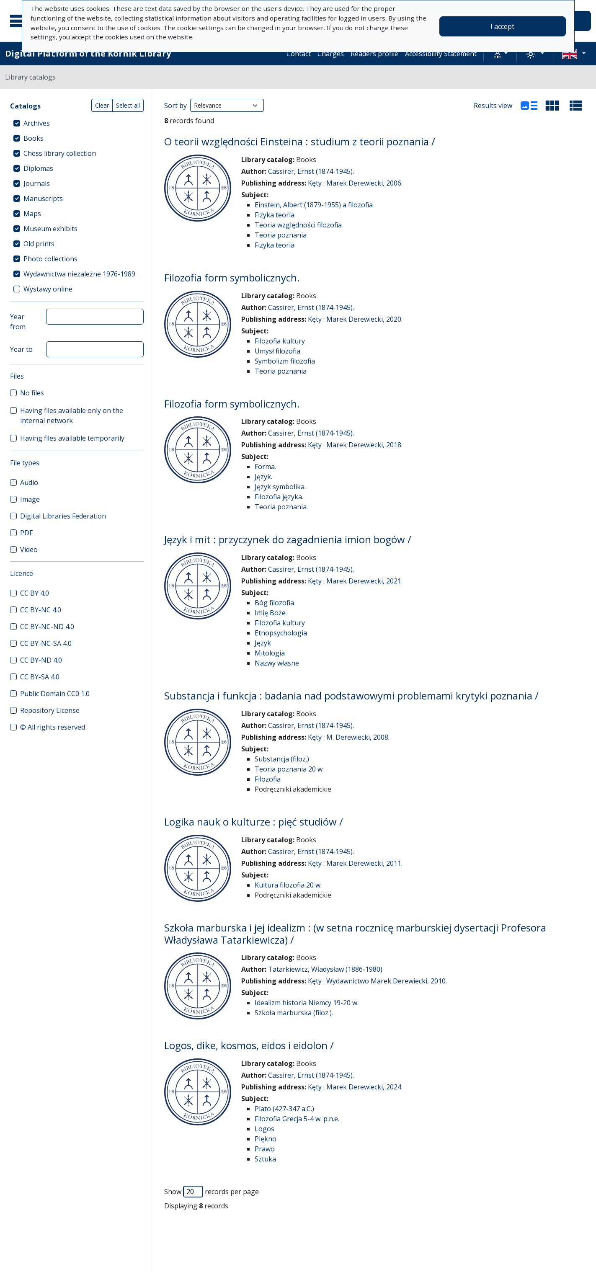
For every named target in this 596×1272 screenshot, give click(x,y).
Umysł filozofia (277, 351)
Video (29, 549)
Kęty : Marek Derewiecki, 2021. (355, 581)
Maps (32, 213)
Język (263, 643)
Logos (264, 1128)
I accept (502, 26)
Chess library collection (59, 153)
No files (32, 392)
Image (30, 499)
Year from (18, 321)
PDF (26, 532)
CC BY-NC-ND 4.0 (47, 626)
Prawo (265, 1148)
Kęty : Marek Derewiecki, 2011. (355, 863)
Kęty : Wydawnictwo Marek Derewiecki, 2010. (377, 981)
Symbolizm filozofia (285, 361)
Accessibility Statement (441, 53)
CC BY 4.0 (34, 593)
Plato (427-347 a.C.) (284, 1108)
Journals (36, 183)
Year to (21, 349)
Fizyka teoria (274, 214)
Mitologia (270, 653)
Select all (128, 105)
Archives (36, 123)
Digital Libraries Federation (63, 516)
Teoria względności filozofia (298, 225)
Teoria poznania (281, 235)
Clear (102, 105)
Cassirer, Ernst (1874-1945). (311, 171)
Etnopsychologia (281, 632)
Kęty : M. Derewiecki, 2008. (349, 737)
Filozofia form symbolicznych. (232, 277)
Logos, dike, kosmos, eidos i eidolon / (249, 1045)
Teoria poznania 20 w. (289, 769)
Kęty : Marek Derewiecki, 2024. (355, 1086)
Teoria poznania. (281, 506)
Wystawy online (47, 289)
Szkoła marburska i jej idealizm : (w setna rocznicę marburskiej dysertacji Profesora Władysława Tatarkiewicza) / (355, 934)
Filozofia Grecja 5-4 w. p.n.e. (297, 1118)
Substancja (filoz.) (282, 759)
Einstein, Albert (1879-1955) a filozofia (314, 204)
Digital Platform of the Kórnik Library (88, 53)
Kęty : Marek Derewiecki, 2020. (355, 319)
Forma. (265, 466)
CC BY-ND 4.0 (41, 660)
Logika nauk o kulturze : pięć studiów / (253, 821)
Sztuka (265, 1159)
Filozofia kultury (280, 341)
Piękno (265, 1138)
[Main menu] (20, 21)
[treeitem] (77, 123)
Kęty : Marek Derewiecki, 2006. (355, 183)
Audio (29, 482)
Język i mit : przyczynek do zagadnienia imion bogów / (287, 539)
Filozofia (268, 779)
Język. (263, 476)
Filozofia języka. (279, 496)
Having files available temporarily (72, 438)
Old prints (38, 243)
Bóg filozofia (274, 602)
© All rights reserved (52, 727)
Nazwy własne (277, 663)
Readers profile (374, 53)
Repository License (50, 710)
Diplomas (38, 168)
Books (33, 138)
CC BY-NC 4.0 (40, 609)
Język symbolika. (280, 486)
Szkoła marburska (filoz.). (294, 1012)
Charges (330, 53)
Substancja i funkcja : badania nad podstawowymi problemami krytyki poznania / (351, 695)
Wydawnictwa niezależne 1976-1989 (79, 274)
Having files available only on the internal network (71, 415)
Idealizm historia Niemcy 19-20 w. (307, 1002)
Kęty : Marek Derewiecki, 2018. (355, 444)
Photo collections (50, 258)
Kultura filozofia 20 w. (288, 885)
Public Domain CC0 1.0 (55, 693)
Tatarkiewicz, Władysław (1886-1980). (326, 969)
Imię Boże (270, 612)
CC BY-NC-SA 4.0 (46, 643)
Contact (298, 53)
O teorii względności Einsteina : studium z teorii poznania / (299, 141)
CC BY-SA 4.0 (39, 676)
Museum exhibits (50, 228)
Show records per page (211, 1191)
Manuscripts (43, 198)
